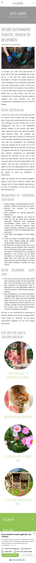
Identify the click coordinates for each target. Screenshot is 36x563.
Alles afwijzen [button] (27, 555)
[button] (18, 560)
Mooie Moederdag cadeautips (18, 416)
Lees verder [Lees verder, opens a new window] (13, 545)
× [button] (34, 533)
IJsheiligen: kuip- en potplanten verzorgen (18, 375)
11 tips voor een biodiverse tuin (18, 502)
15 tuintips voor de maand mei (18, 458)
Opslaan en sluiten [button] (10, 555)
